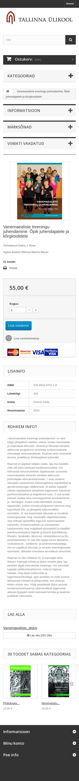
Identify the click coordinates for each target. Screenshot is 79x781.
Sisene (70, 3)
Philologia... (11, 703)
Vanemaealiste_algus (20, 628)
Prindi (13, 268)
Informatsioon (23, 110)
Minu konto (13, 743)
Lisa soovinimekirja (26, 338)
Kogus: (14, 303)
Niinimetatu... (51, 703)
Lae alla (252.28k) (39, 635)
